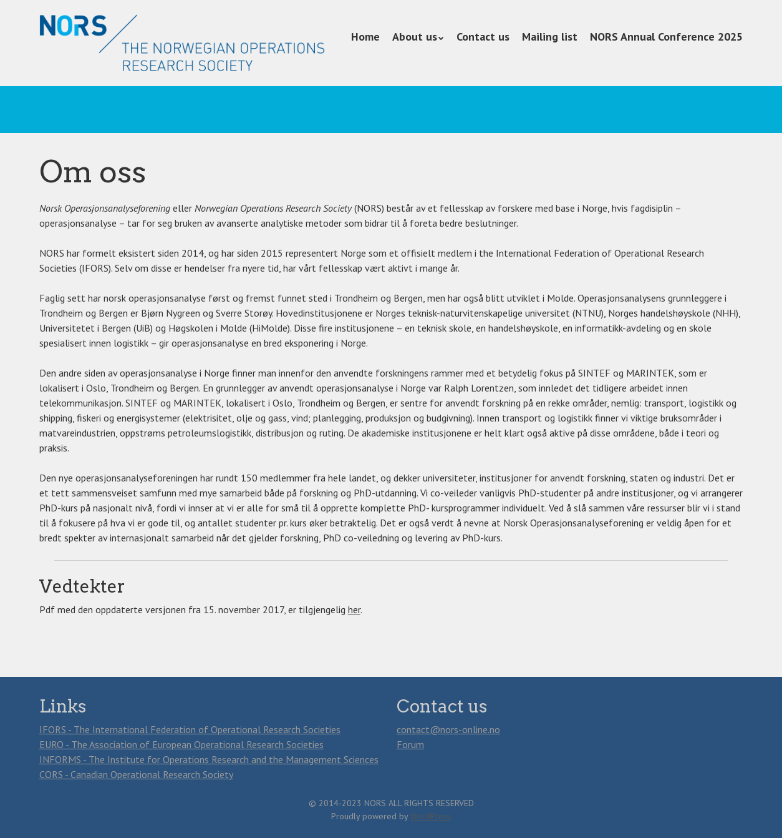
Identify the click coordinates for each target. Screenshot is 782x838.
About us (414, 36)
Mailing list (549, 36)
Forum (410, 744)
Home (365, 36)
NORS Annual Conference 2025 (666, 36)
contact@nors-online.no (448, 729)
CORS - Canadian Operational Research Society (136, 774)
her (354, 609)
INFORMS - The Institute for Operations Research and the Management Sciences (209, 759)
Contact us (482, 36)
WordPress (430, 816)
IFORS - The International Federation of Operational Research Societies (189, 729)
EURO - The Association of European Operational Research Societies (181, 744)
